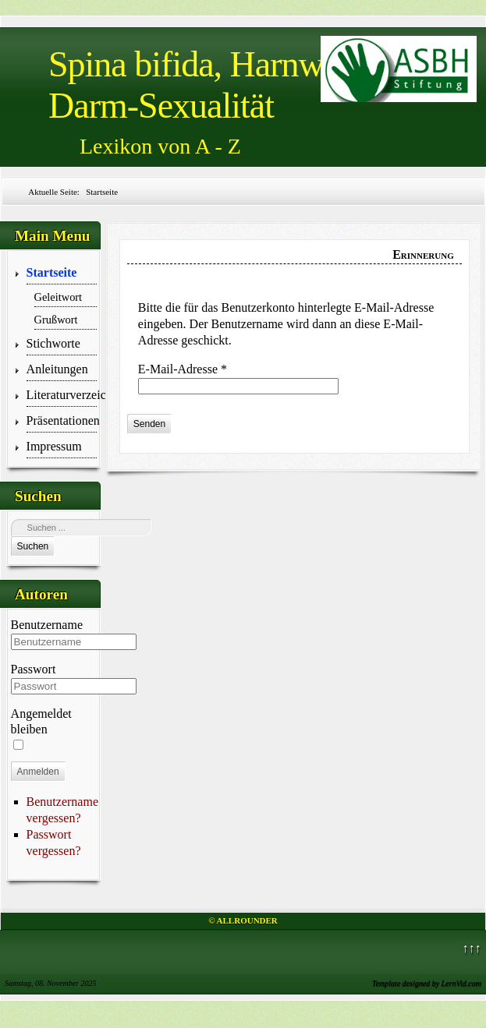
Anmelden (38, 771)
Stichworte (53, 343)
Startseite (52, 272)
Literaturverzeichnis (62, 394)
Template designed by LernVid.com (426, 983)
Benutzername (47, 624)
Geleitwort (58, 297)
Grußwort (56, 319)
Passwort (33, 669)
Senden (149, 424)
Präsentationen (62, 420)
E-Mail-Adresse (182, 369)
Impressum (54, 446)
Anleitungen (57, 369)
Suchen (33, 546)
